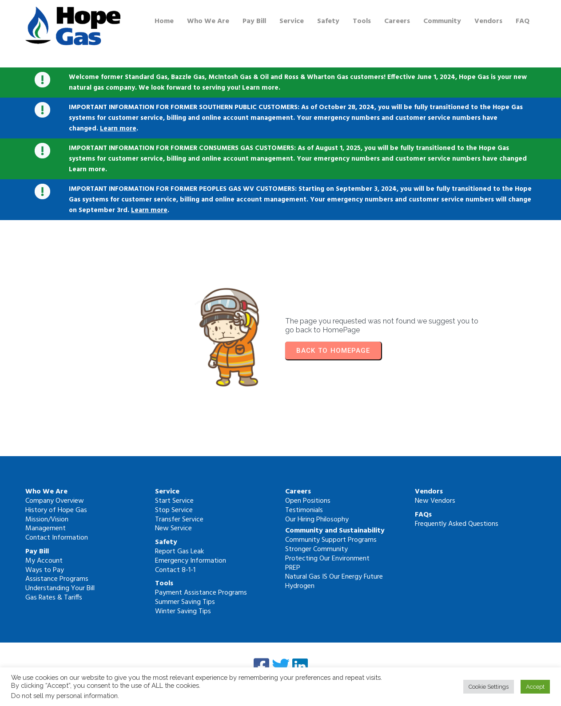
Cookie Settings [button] (489, 686)
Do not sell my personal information (64, 695)
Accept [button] (535, 686)
